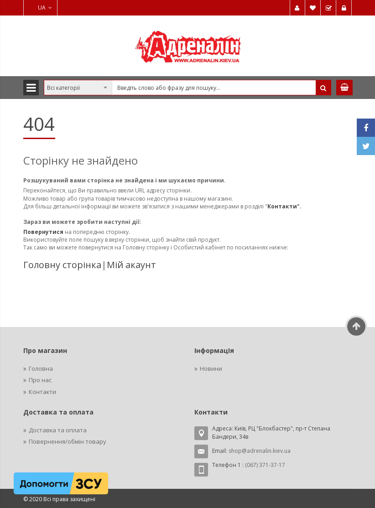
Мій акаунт (131, 265)
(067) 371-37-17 (265, 465)
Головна (41, 368)
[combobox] (187, 87)
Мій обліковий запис (297, 8)
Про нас (40, 380)
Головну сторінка (62, 265)
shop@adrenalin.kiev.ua (260, 451)
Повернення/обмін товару (67, 441)
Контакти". (284, 206)
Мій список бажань (313, 8)
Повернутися (44, 232)
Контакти (42, 392)
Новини (211, 368)
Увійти (344, 8)
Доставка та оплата (58, 430)
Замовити (328, 8)
